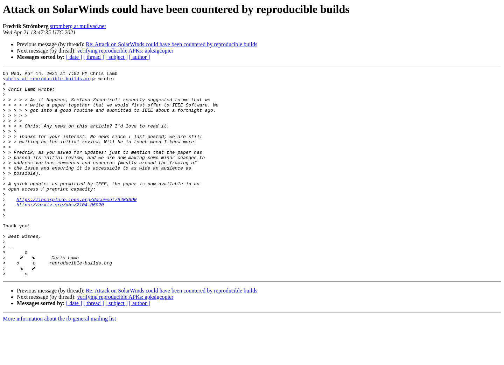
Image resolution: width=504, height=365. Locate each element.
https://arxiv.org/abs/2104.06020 (60, 232)
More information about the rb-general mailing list (59, 359)
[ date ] (74, 57)
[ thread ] (93, 57)
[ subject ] (116, 57)
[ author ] (139, 57)
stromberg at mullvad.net (78, 26)
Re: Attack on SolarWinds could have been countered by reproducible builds (171, 44)
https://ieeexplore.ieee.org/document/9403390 (76, 225)
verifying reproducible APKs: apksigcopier (125, 51)
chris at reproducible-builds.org (49, 80)
